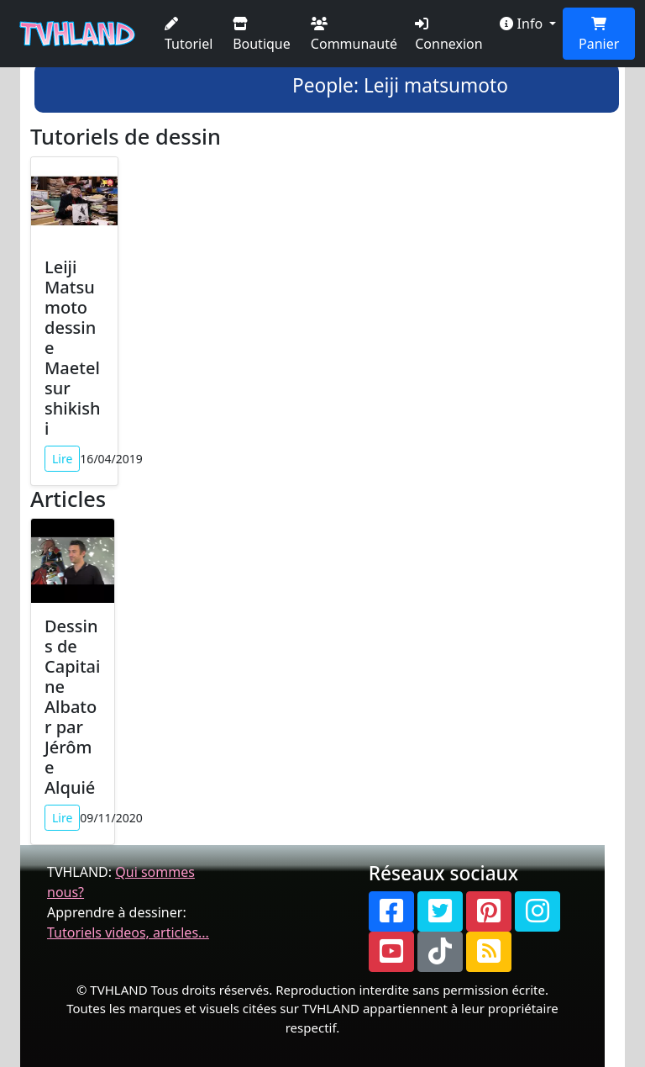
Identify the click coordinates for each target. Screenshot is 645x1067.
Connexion (448, 35)
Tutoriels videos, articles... (128, 932)
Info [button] (523, 23)
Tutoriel (188, 35)
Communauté (354, 35)
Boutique (262, 35)
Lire (62, 459)
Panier (599, 35)
